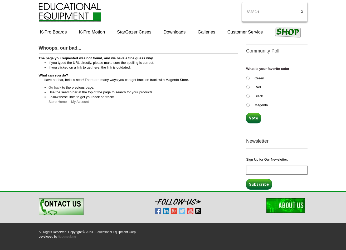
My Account (80, 102)
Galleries (206, 32)
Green (259, 78)
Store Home (57, 102)
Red (258, 87)
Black (259, 96)
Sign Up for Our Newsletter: (267, 159)
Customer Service (245, 32)
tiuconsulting (67, 236)
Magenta (261, 105)
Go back (54, 87)
